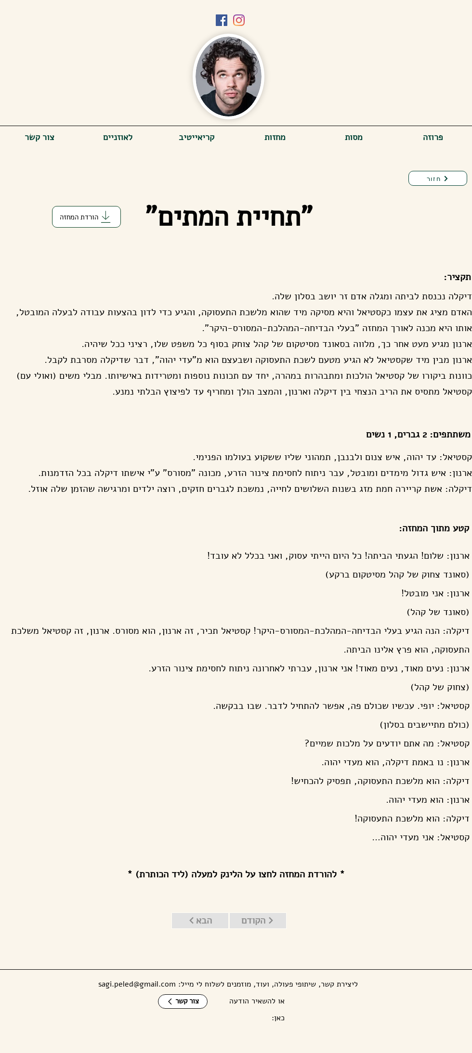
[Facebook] (221, 20)
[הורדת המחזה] (86, 217)
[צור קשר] (183, 1001)
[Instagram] (239, 20)
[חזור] (437, 178)
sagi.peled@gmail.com (137, 984)
